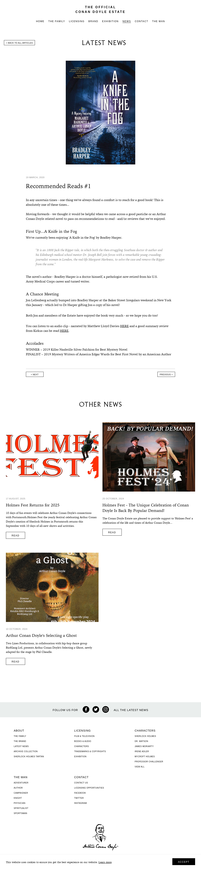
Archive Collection (26, 751)
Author (18, 788)
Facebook (80, 793)
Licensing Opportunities (89, 788)
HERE (124, 326)
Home (40, 21)
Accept (183, 862)
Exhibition (110, 21)
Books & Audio (82, 741)
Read (15, 535)
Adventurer (21, 783)
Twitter (79, 798)
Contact (141, 21)
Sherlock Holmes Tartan (29, 756)
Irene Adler (142, 751)
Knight (18, 798)
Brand (93, 21)
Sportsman (20, 813)
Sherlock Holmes (145, 736)
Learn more (105, 862)
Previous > (166, 375)
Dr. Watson (141, 741)
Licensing (76, 21)
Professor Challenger (149, 762)
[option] (100, 112)
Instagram (80, 803)
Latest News (21, 746)
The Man (158, 21)
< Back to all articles (19, 43)
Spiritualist (21, 808)
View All (139, 767)
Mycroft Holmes (145, 756)
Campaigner (21, 793)
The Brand (20, 741)
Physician (19, 803)
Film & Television (84, 736)
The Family (56, 21)
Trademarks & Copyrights (90, 751)
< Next (35, 375)
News (126, 21)
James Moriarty (144, 746)
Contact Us (81, 783)
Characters (81, 746)
